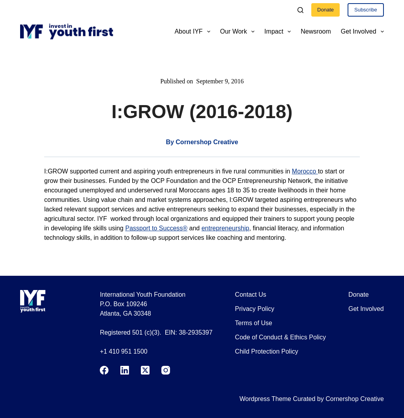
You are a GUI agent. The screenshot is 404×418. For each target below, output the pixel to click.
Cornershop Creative (354, 398)
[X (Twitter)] (145, 370)
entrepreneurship (225, 228)
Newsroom (316, 31)
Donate (325, 10)
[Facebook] (104, 370)
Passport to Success (156, 228)
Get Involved (362, 31)
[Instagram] (165, 370)
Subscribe (365, 10)
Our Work (239, 31)
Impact (279, 31)
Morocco (305, 171)
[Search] (300, 10)
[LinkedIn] (124, 370)
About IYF (193, 31)
